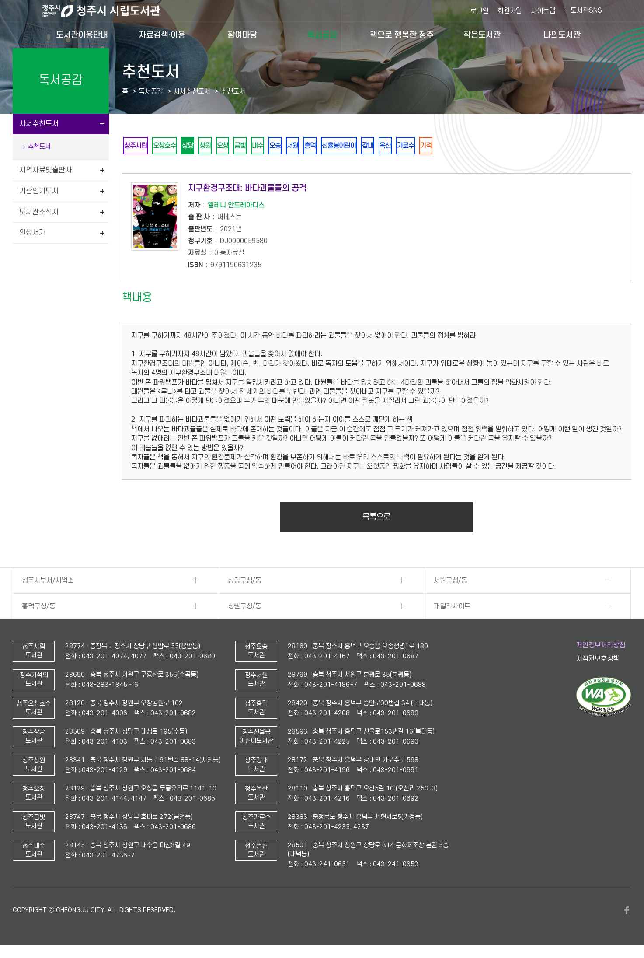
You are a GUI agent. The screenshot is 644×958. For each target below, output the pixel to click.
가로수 (444, 146)
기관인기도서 (39, 191)
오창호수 (169, 146)
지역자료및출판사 (45, 170)
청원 (216, 146)
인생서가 (32, 233)
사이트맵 (543, 11)
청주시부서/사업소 (48, 582)
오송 (296, 146)
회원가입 (510, 11)
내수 (276, 146)
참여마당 (242, 35)
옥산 (421, 146)
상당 (196, 146)
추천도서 (39, 146)
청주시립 (137, 146)
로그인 (479, 11)
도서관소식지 (39, 212)
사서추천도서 (39, 124)
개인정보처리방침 (600, 647)
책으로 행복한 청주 (402, 35)
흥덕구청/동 (39, 608)
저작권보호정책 (597, 660)
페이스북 (627, 912)
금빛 (256, 146)
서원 (316, 146)
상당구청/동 (244, 582)
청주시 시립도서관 (108, 11)
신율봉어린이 (369, 146)
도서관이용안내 (82, 35)
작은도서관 (482, 35)
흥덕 (337, 146)
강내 (401, 146)
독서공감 (322, 35)
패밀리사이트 (452, 608)
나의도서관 (562, 35)
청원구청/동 (244, 608)
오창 (236, 146)
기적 (468, 146)
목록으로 (376, 518)
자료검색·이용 (162, 35)
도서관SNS (586, 10)
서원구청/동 (450, 582)
